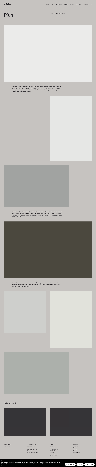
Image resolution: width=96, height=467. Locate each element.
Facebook (75, 446)
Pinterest (75, 447)
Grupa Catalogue (54, 449)
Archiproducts (76, 452)
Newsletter (52, 447)
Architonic (75, 454)
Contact (52, 444)
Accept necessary (70, 464)
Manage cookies (89, 464)
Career (51, 446)
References (78, 4)
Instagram (75, 444)
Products (66, 4)
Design (52, 4)
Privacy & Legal (53, 455)
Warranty (52, 452)
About (47, 4)
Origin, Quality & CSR (55, 454)
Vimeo (74, 450)
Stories (72, 4)
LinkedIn (75, 449)
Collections (59, 4)
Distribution (86, 4)
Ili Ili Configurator (54, 450)
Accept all (80, 464)
